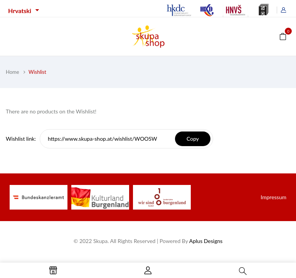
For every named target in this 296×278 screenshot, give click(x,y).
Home (12, 72)
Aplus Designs (206, 241)
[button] (282, 36)
